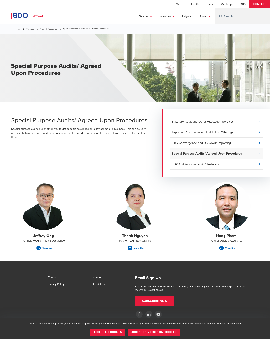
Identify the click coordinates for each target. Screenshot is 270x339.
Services (143, 16)
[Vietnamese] (245, 4)
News (211, 4)
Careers (180, 4)
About (203, 16)
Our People (227, 4)
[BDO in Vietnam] (139, 314)
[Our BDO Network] (158, 314)
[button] (259, 4)
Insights (186, 16)
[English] (241, 4)
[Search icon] (220, 16)
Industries (165, 16)
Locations (196, 4)
